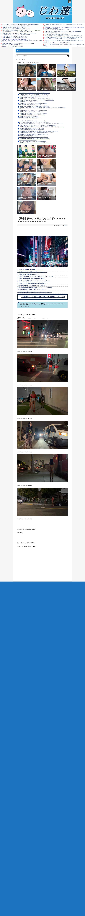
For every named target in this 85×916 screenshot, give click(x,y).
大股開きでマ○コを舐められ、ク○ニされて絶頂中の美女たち (57, 42)
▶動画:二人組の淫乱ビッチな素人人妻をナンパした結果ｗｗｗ (32, 289)
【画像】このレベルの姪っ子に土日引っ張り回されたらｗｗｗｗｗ (16, 36)
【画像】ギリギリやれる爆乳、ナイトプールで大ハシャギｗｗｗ (33, 113)
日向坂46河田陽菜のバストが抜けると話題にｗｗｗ (30, 117)
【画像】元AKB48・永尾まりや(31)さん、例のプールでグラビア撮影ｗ (34, 138)
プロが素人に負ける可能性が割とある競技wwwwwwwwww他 (32, 120)
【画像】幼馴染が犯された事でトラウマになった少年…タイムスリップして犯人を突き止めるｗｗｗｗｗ (41, 126)
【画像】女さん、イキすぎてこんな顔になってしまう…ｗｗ (32, 114)
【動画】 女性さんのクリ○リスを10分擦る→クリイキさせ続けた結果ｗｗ (60, 38)
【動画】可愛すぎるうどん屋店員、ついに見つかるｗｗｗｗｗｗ (33, 110)
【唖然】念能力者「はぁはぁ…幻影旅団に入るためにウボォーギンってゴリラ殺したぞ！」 (21, 30)
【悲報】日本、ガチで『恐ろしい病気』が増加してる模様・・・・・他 (34, 93)
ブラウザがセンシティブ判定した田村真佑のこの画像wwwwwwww (16, 28)
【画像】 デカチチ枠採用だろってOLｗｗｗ (28, 116)
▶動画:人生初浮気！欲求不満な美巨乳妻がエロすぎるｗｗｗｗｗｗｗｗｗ (34, 287)
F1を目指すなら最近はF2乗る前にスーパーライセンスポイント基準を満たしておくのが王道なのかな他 (41, 123)
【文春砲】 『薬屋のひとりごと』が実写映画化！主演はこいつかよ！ (34, 94)
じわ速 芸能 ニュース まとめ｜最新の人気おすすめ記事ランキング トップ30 (43, 297)
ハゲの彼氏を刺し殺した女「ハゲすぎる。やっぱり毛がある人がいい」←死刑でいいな (63, 37)
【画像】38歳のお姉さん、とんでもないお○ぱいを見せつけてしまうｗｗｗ (18, 43)
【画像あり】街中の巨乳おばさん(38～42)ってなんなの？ (14, 27)
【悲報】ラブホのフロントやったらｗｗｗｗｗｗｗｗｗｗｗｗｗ (58, 32)
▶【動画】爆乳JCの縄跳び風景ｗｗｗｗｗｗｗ (28, 274)
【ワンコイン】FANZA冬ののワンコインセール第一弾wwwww (32, 141)
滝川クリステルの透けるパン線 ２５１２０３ (29, 135)
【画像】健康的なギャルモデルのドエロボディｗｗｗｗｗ (14, 37)
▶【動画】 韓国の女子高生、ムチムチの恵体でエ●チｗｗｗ (31, 278)
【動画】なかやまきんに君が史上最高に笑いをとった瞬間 (57, 29)
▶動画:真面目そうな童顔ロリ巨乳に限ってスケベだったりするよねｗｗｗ (34, 292)
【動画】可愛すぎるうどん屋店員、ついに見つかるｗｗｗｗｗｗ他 (33, 96)
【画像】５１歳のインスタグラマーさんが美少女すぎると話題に (16, 26)
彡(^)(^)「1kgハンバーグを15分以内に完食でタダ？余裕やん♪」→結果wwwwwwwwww (20, 24)
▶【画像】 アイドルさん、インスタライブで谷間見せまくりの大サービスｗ (35, 276)
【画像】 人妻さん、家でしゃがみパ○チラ (28, 97)
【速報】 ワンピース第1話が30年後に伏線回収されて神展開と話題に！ (34, 106)
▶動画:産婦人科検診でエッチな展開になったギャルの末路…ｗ (32, 285)
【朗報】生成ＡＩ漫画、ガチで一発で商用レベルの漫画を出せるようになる (35, 142)
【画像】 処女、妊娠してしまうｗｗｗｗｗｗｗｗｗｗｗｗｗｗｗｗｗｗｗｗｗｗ (36, 100)
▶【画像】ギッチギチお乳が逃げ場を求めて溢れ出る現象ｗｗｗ (32, 283)
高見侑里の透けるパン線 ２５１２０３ (27, 140)
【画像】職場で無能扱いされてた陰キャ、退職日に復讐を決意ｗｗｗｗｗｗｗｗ (19, 33)
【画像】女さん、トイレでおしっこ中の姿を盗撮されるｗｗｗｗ (16, 39)
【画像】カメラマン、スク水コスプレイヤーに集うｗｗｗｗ (32, 111)
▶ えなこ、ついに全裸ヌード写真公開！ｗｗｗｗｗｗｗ (30, 269)
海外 (65, 225)
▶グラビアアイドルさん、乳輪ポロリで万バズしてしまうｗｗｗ (32, 272)
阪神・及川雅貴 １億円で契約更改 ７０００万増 (30, 104)
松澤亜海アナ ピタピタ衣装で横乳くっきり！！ (12, 46)
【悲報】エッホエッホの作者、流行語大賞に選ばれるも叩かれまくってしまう (36, 98)
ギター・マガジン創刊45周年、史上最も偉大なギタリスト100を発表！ (34, 122)
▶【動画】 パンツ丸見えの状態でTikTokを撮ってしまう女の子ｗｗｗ (33, 281)
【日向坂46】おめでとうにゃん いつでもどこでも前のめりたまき (16, 34)
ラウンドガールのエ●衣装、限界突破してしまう (12, 44)
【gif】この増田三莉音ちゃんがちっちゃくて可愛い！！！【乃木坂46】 (17, 31)
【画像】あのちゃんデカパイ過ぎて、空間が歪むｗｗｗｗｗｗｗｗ (33, 137)
